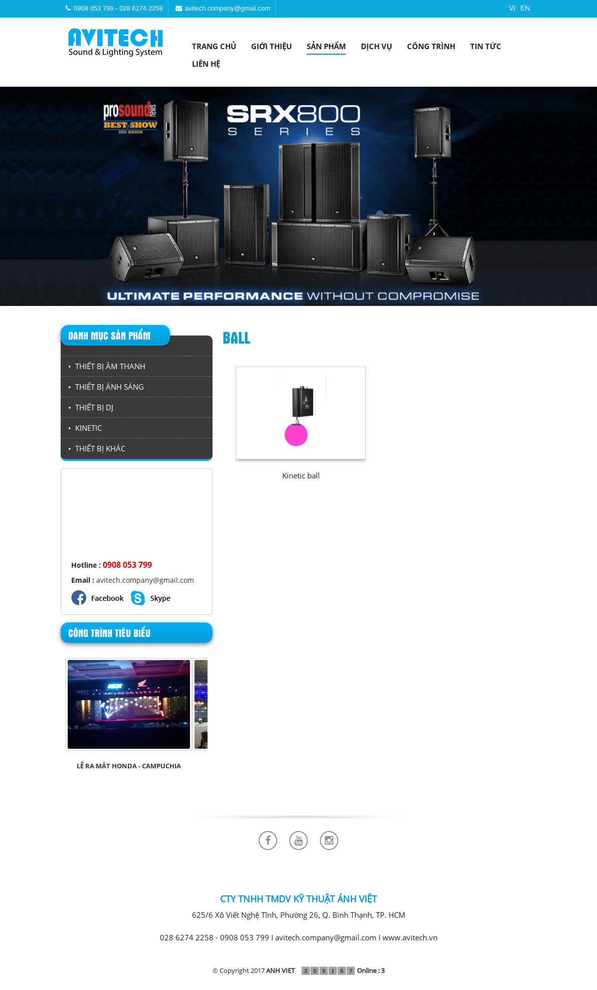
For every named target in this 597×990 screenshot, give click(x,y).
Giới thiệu (271, 46)
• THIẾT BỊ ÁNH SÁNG (106, 387)
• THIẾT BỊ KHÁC (96, 448)
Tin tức (485, 46)
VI (512, 8)
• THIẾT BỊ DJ (90, 407)
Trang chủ (214, 46)
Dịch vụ (376, 46)
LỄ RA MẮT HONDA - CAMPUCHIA (129, 765)
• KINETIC (85, 428)
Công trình (431, 46)
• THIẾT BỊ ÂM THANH (106, 366)
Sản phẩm (326, 46)
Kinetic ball (301, 475)
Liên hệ (206, 64)
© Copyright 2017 (254, 970)
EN (525, 8)
